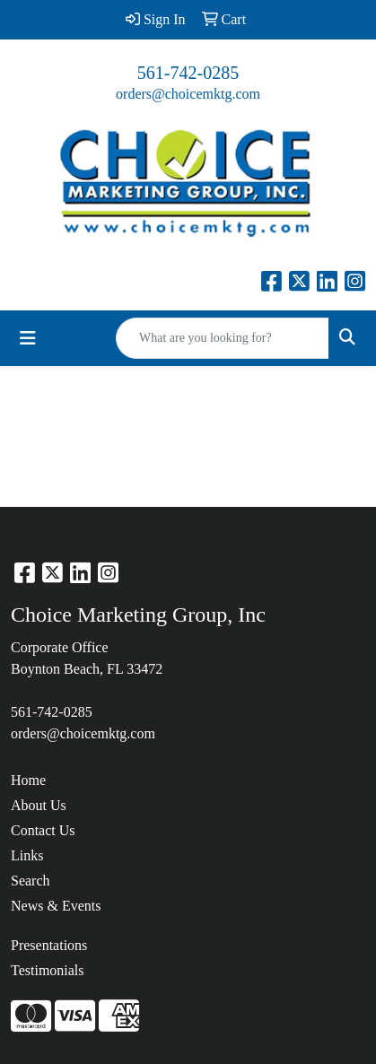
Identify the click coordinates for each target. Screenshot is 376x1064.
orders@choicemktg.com (188, 93)
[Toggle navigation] (28, 338)
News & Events (56, 905)
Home (28, 780)
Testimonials (47, 970)
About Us (38, 805)
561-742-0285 (188, 73)
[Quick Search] (222, 338)
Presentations (49, 945)
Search (30, 880)
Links (27, 855)
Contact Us (43, 830)
